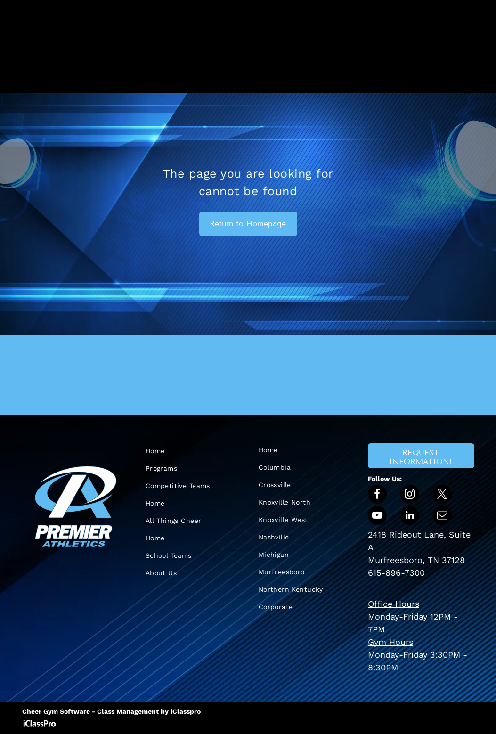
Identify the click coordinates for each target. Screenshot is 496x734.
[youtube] (377, 516)
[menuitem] (192, 451)
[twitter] (442, 495)
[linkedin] (409, 516)
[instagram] (409, 495)
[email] (442, 516)
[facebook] (377, 495)
